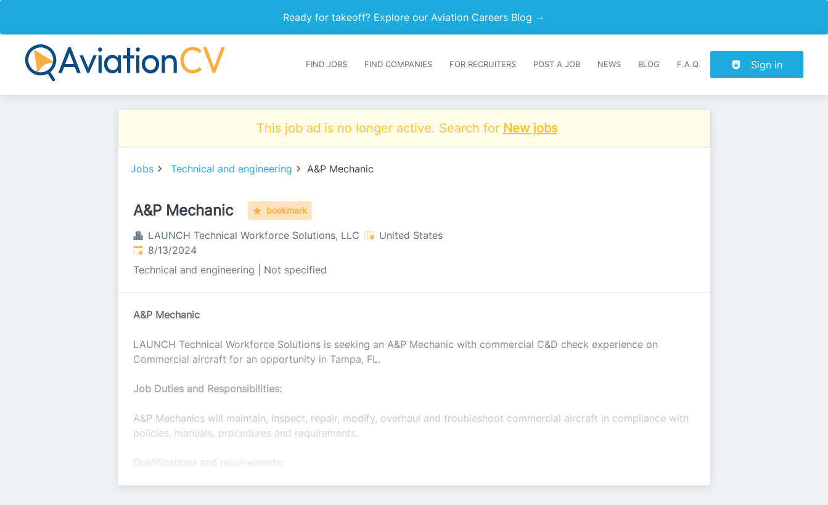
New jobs (530, 128)
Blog (649, 64)
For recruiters (482, 64)
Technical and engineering (231, 169)
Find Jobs (326, 64)
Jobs (142, 169)
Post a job (556, 64)
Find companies (398, 64)
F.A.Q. (688, 64)
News (609, 64)
